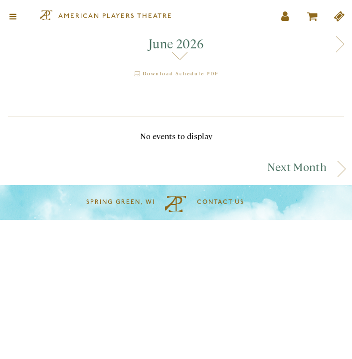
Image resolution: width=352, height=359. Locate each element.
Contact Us (220, 202)
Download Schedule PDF (176, 73)
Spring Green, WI (120, 202)
